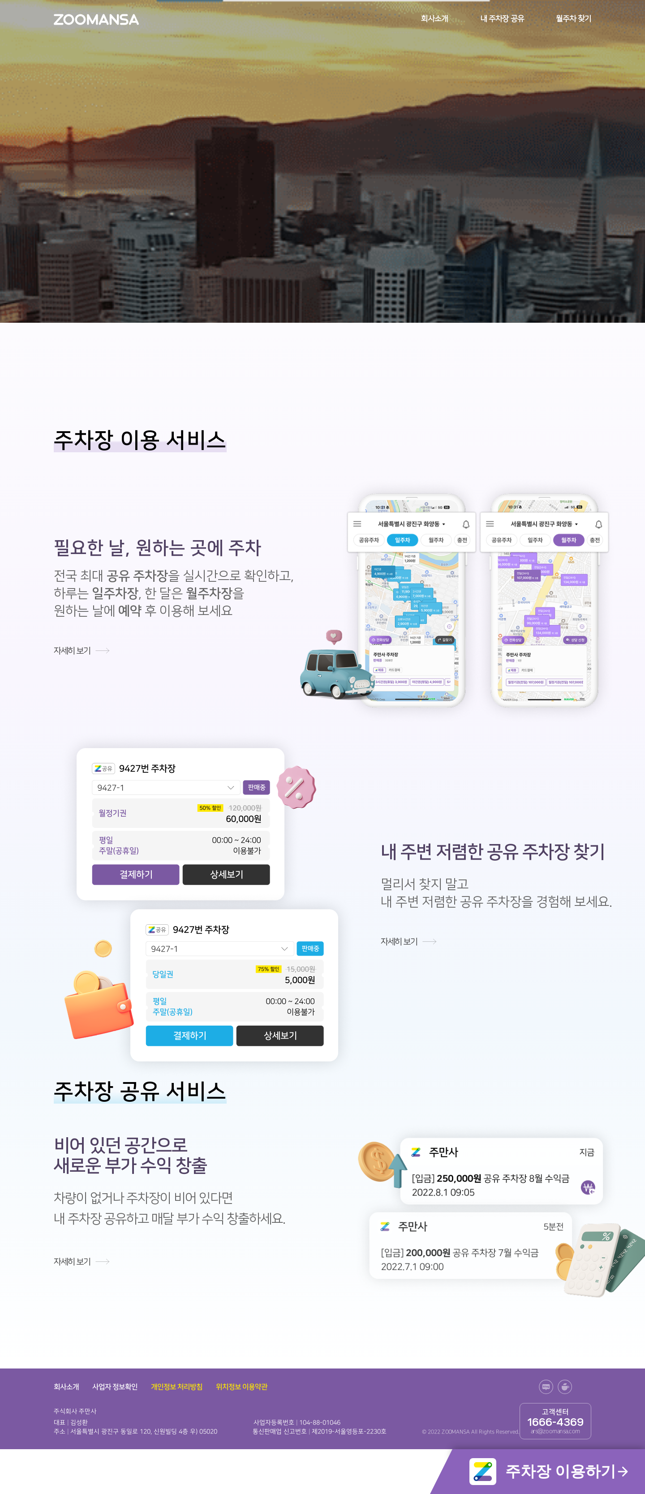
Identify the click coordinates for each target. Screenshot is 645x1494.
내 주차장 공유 (502, 19)
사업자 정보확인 (115, 1387)
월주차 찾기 (573, 19)
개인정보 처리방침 (176, 1387)
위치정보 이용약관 (241, 1387)
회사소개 (434, 19)
